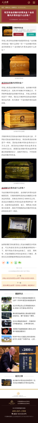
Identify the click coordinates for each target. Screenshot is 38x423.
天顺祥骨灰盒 (18, 28)
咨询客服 (31, 34)
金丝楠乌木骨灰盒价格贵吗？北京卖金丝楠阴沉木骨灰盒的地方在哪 (24, 383)
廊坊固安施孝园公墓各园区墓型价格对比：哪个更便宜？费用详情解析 (24, 316)
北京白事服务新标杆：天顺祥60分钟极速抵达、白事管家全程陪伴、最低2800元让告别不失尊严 (24, 323)
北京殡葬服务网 (16, 416)
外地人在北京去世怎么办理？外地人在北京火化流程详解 (19, 278)
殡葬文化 (7, 7)
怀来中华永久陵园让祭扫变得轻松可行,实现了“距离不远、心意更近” (24, 339)
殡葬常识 (14, 7)
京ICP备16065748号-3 (27, 416)
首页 (3, 7)
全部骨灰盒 (19, 34)
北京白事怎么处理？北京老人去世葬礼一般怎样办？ (19, 285)
